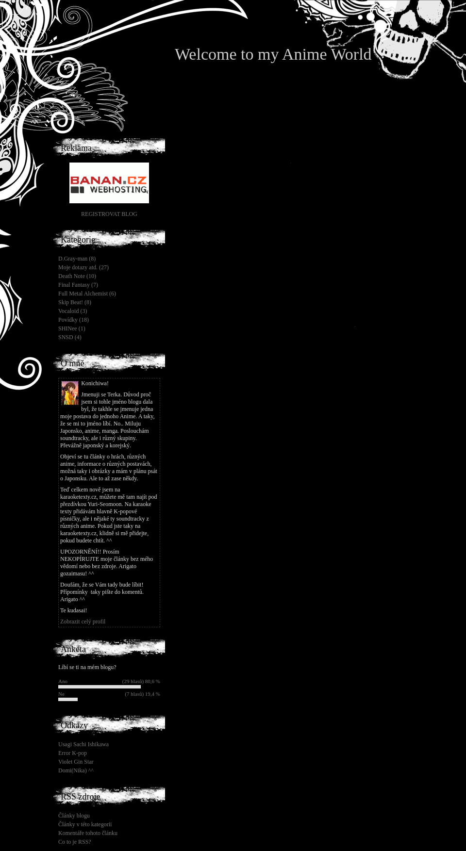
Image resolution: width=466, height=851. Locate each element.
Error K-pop (72, 753)
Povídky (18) (73, 319)
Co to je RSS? (74, 841)
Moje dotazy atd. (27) (83, 267)
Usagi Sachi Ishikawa (83, 744)
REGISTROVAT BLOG (109, 214)
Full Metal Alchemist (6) (87, 293)
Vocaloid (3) (72, 311)
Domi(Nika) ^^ (76, 770)
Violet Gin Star (76, 761)
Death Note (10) (77, 276)
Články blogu (74, 815)
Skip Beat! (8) (74, 302)
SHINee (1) (71, 328)
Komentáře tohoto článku (87, 833)
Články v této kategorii (85, 824)
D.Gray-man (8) (77, 258)
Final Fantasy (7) (78, 284)
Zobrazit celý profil (82, 621)
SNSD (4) (70, 337)
